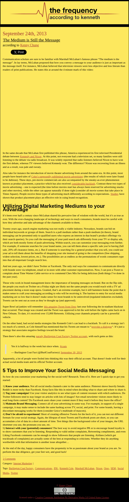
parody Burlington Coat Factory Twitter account (61, 336)
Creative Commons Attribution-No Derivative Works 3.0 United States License (72, 497)
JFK (56, 468)
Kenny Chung (29, 45)
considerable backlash (83, 183)
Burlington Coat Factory (21, 468)
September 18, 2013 (71, 352)
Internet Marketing (22, 463)
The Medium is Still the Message (31, 39)
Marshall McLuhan (84, 468)
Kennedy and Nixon (31, 156)
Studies (114, 193)
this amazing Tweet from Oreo (60, 306)
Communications (43, 468)
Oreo (106, 468)
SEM (113, 468)
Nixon (99, 468)
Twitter (14, 473)
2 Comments (9, 458)
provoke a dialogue (101, 326)
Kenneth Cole (66, 468)
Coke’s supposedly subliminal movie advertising (57, 176)
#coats (63, 346)
